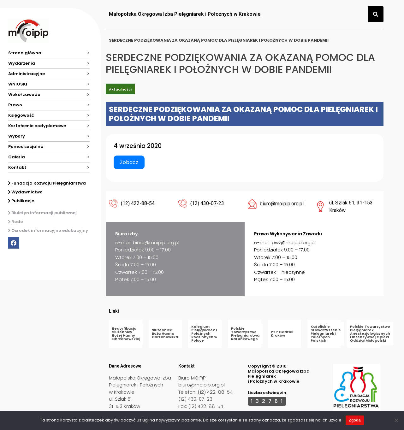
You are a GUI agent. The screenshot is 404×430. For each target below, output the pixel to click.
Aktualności (120, 89)
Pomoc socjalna (26, 147)
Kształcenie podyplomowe (37, 126)
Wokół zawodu (24, 94)
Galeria (16, 157)
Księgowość (21, 115)
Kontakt (17, 167)
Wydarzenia (21, 63)
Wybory (16, 136)
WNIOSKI (17, 84)
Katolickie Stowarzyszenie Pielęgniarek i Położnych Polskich (326, 333)
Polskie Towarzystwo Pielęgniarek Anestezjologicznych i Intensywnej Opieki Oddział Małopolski (370, 333)
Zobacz (129, 162)
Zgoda (355, 420)
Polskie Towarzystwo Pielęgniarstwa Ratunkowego (245, 333)
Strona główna (24, 53)
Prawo (15, 105)
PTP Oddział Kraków (282, 333)
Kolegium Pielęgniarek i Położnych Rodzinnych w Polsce (204, 333)
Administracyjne (26, 74)
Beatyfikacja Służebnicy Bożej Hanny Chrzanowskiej (126, 333)
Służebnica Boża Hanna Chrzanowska (165, 333)
